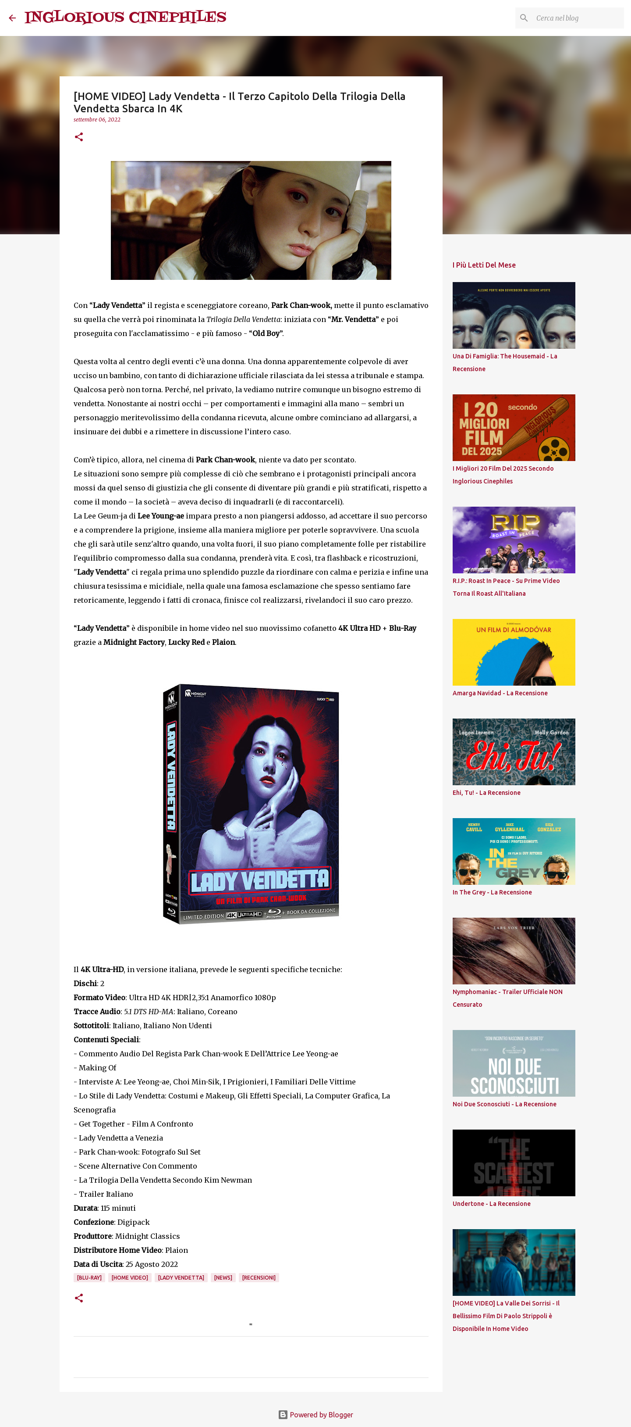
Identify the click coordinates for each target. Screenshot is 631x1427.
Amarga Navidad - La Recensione (500, 693)
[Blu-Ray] (89, 1277)
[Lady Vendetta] (181, 1277)
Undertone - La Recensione (492, 1203)
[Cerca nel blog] (578, 18)
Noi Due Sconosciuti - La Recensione (505, 1104)
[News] (223, 1277)
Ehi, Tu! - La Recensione (487, 792)
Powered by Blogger (315, 1415)
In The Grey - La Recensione (492, 892)
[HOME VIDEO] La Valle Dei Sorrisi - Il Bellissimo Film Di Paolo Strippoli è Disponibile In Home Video (506, 1316)
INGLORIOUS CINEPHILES (126, 18)
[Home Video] (130, 1277)
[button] (79, 137)
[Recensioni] (259, 1277)
